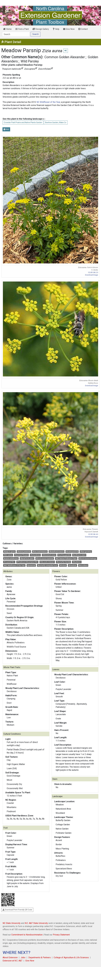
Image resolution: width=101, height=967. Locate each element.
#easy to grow (9, 552)
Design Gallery (41, 29)
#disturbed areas (49, 555)
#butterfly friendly (63, 562)
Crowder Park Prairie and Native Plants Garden (23, 122)
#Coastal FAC (9, 562)
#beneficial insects (56, 552)
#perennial (31, 565)
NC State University (12, 923)
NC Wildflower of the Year (48, 102)
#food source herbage (87, 558)
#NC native (8, 555)
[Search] (16, 34)
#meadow (72, 565)
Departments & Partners (39, 957)
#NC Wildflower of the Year (14, 565)
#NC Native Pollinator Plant (66, 558)
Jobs (23, 957)
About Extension (10, 957)
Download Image (91, 275)
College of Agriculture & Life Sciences (71, 957)
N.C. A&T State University (36, 923)
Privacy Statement (61, 934)
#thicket (63, 565)
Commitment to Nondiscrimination (26, 934)
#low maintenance (40, 552)
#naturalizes (35, 555)
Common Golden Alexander (64, 57)
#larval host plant (27, 558)
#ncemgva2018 (72, 552)
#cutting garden (64, 555)
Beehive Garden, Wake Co (55, 122)
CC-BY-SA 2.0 (93, 272)
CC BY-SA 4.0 (93, 534)
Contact (83, 29)
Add (6, 129)
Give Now (69, 29)
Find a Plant (22, 29)
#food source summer (44, 558)
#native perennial (23, 552)
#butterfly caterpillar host (47, 565)
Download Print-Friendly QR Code (17, 910)
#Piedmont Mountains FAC (27, 562)
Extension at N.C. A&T (12, 960)
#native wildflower (11, 558)
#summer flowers (21, 555)
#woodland (83, 565)
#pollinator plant (79, 555)
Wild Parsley (30, 61)
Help (56, 29)
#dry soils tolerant (47, 562)
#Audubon (77, 562)
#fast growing (85, 552)
